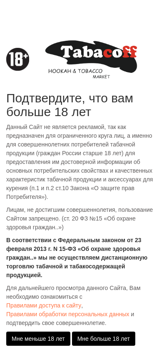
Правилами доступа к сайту (43, 305)
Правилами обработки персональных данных (67, 314)
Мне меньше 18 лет (38, 338)
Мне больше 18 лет (103, 338)
